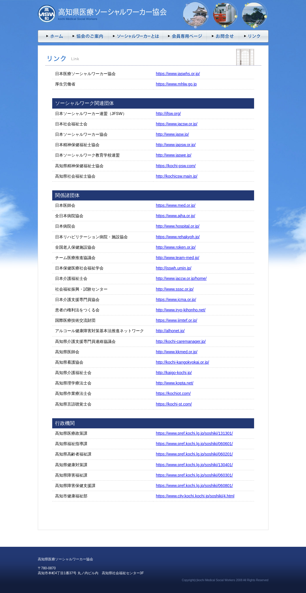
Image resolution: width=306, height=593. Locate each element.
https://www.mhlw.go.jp (176, 84)
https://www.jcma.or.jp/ (176, 299)
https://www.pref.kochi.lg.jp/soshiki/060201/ (194, 454)
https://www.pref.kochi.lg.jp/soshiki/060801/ (194, 485)
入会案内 (88, 36)
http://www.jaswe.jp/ (174, 155)
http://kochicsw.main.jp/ (177, 176)
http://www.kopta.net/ (175, 383)
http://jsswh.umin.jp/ (174, 268)
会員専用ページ (185, 36)
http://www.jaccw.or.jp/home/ (181, 278)
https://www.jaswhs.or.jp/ (178, 73)
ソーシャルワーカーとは (135, 36)
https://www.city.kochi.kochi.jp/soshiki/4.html (195, 496)
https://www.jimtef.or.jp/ (176, 320)
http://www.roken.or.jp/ (176, 247)
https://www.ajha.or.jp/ (175, 215)
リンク (254, 36)
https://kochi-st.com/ (174, 404)
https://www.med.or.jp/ (176, 205)
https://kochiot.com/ (173, 393)
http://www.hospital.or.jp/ (178, 226)
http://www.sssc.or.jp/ (175, 289)
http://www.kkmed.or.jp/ (177, 352)
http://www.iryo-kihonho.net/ (181, 310)
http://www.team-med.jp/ (177, 257)
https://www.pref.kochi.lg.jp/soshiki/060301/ (194, 475)
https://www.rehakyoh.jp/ (178, 237)
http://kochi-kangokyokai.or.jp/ (182, 362)
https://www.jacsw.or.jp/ (177, 124)
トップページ (53, 36)
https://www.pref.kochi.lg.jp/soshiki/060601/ (194, 443)
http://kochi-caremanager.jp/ (181, 341)
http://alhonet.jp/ (170, 330)
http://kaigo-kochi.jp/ (174, 372)
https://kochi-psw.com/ (176, 165)
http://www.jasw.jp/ (172, 134)
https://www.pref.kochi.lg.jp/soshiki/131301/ (194, 433)
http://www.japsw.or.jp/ (176, 144)
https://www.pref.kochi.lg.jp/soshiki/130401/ (194, 464)
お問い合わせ (223, 36)
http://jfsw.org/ (168, 113)
